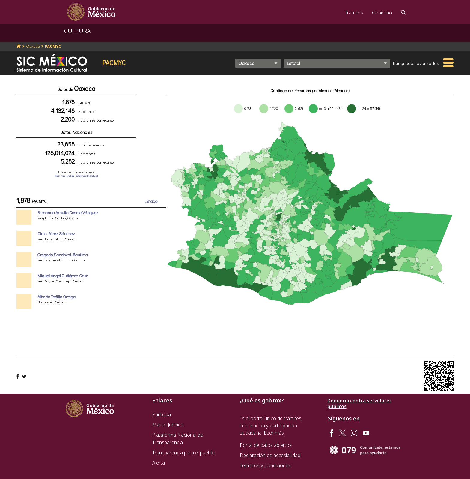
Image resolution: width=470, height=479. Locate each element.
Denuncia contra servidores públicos (359, 403)
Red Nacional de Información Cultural (76, 175)
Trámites (354, 12)
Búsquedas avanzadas (416, 63)
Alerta (158, 462)
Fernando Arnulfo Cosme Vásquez (67, 212)
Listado (150, 201)
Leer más (274, 432)
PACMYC (53, 46)
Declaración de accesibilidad (270, 455)
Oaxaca (33, 46)
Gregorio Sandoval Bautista (62, 255)
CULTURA (77, 31)
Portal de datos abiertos (266, 445)
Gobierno (382, 12)
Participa (161, 414)
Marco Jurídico (167, 424)
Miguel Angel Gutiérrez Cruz (62, 276)
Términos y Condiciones (265, 465)
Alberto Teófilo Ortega (56, 297)
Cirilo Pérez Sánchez (56, 233)
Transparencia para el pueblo (183, 452)
